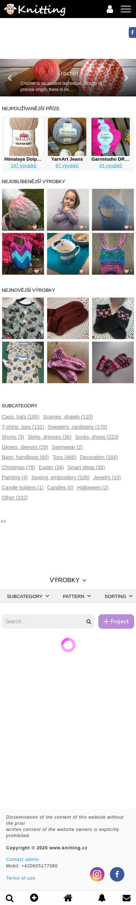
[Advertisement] (68, 542)
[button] (10, 77)
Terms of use (21, 878)
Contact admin (22, 859)
